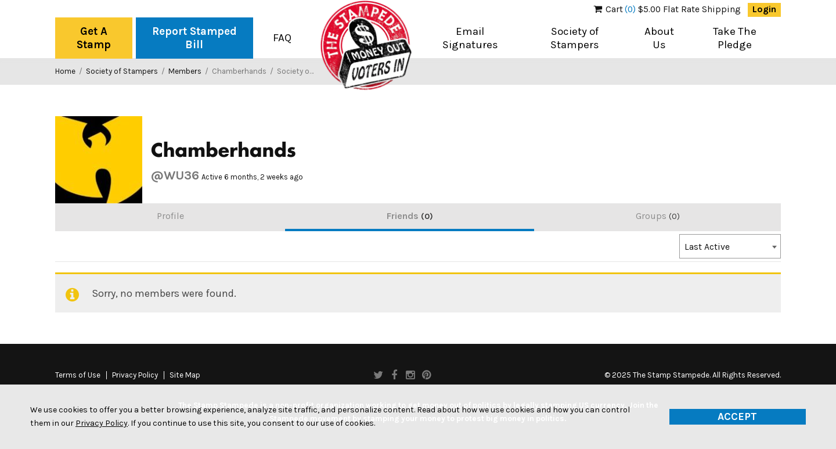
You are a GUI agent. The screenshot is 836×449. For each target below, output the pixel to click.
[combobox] (730, 246)
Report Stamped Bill (194, 38)
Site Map (185, 375)
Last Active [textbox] (707, 247)
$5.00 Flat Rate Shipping (667, 9)
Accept (737, 416)
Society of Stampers (574, 38)
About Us (659, 38)
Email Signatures (470, 38)
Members (184, 71)
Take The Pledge (734, 38)
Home (65, 71)
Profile (170, 215)
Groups (658, 215)
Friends (410, 215)
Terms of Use (77, 375)
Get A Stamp (94, 38)
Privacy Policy (135, 375)
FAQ (282, 37)
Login (764, 9)
